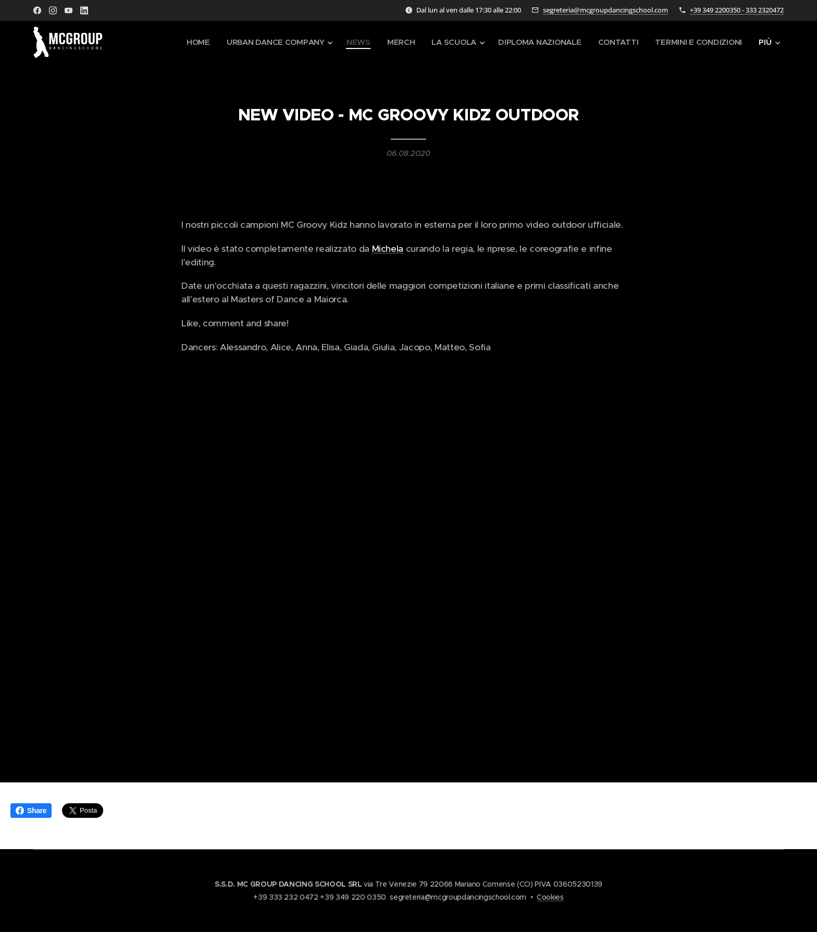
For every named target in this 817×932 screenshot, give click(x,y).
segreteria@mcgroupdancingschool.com (605, 10)
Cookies (550, 897)
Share (31, 810)
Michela (388, 248)
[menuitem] (189, 42)
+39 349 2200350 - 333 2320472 (737, 10)
